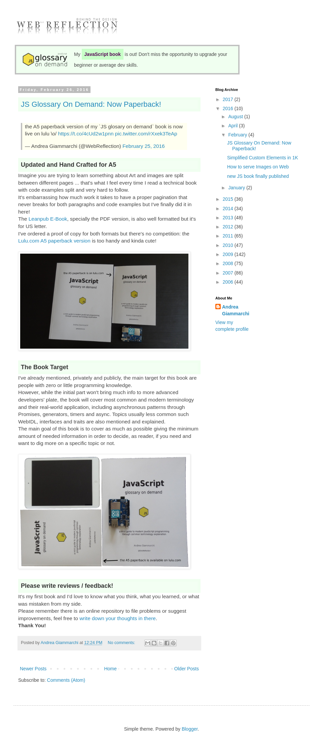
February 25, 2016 (143, 146)
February (238, 134)
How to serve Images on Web (258, 166)
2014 (229, 208)
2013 (229, 217)
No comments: (122, 642)
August (236, 116)
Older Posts (186, 668)
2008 (229, 263)
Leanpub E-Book (48, 219)
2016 (229, 108)
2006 (229, 282)
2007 (229, 273)
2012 (229, 226)
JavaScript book (102, 54)
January (237, 187)
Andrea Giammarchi (235, 310)
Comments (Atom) (66, 680)
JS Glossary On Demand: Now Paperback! (91, 104)
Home (110, 668)
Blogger (190, 729)
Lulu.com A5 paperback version (54, 241)
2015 (229, 199)
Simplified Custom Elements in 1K (262, 157)
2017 (229, 99)
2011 (229, 235)
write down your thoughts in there (117, 618)
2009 (229, 254)
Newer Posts (33, 668)
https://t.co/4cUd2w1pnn (85, 133)
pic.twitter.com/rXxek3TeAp (146, 133)
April (233, 125)
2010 (229, 245)
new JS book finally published (258, 176)
